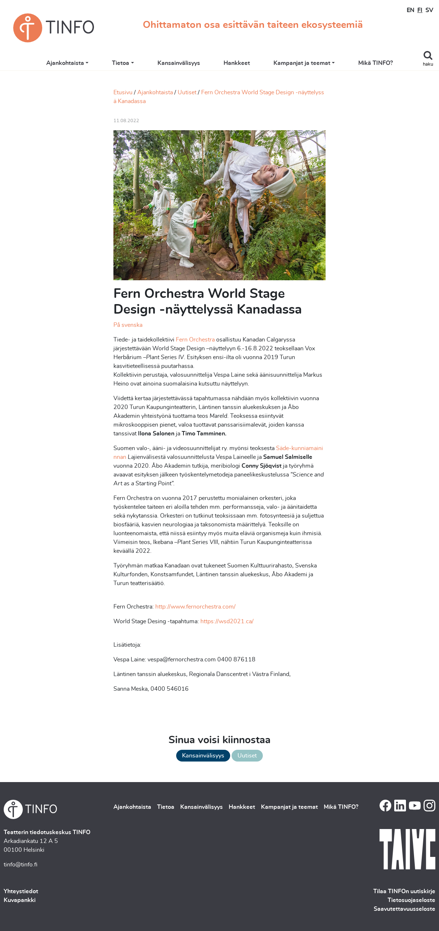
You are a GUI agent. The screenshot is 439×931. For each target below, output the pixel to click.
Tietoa (120, 63)
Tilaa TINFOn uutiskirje (404, 891)
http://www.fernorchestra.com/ (195, 607)
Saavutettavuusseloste (404, 909)
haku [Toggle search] (428, 64)
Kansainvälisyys (178, 63)
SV (429, 10)
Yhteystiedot (21, 891)
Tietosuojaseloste (411, 900)
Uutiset (187, 92)
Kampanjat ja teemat (301, 63)
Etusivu (123, 92)
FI (419, 10)
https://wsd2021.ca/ (227, 621)
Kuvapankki (20, 900)
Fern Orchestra (195, 340)
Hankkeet (237, 63)
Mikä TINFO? (375, 63)
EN (410, 10)
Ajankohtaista (65, 63)
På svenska (127, 325)
